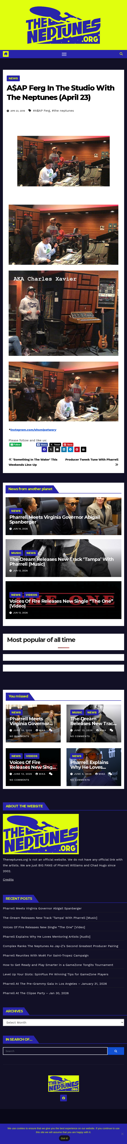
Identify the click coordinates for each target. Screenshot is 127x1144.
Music (16, 553)
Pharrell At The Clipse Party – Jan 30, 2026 (36, 993)
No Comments (19, 736)
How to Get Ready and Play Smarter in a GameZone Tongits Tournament (58, 965)
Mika (41, 730)
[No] (122, 1134)
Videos (31, 595)
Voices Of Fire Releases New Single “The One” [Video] (61, 603)
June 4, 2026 (83, 774)
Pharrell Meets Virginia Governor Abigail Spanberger (54, 519)
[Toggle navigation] (64, 54)
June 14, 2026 (23, 730)
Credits (8, 879)
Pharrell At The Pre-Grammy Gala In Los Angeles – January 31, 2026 (55, 983)
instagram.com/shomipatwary (33, 430)
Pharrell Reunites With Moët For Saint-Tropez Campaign (46, 955)
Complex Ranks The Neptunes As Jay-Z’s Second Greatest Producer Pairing (60, 946)
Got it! (64, 1138)
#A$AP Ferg (41, 110)
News (13, 78)
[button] (121, 54)
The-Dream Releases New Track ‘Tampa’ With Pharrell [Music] (61, 561)
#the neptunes (63, 110)
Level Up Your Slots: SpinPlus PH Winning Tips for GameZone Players (55, 974)
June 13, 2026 (84, 730)
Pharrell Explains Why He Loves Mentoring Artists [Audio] (46, 936)
